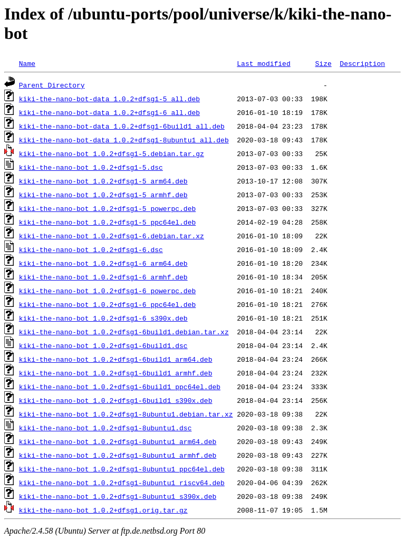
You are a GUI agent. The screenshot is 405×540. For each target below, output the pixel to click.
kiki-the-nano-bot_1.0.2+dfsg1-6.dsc (91, 249)
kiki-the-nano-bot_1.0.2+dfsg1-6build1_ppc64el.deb (119, 386)
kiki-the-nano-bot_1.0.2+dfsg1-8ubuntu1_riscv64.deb (122, 482)
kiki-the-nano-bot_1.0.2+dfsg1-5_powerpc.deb (107, 208)
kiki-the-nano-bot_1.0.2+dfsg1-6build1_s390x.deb (116, 400)
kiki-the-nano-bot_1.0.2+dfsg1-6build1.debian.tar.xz (124, 331)
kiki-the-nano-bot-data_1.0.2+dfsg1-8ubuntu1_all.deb (124, 139)
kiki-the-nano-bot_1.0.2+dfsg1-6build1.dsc (103, 345)
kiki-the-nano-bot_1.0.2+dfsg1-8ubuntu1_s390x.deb (117, 496)
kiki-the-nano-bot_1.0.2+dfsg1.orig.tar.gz (103, 510)
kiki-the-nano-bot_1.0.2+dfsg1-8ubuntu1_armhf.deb (117, 455)
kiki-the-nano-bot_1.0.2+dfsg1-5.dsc (91, 167)
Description (362, 63)
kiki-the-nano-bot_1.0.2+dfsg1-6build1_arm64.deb (116, 359)
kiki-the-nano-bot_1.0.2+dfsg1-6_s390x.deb (103, 318)
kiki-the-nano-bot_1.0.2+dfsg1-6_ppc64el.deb (107, 304)
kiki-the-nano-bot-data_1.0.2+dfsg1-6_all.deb (109, 112)
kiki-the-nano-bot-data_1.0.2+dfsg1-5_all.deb (109, 98)
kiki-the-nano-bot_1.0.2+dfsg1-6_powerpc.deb (107, 290)
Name (27, 63)
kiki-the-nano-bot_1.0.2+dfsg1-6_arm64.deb (103, 263)
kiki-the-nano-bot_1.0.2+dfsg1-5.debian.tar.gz (111, 153)
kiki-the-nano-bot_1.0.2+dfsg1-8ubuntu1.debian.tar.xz (126, 414)
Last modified (263, 63)
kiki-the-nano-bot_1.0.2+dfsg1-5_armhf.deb (103, 194)
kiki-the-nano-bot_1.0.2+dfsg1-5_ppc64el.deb (107, 222)
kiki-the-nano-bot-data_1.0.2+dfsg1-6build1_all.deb (122, 126)
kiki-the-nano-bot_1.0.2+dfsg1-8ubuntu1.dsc (105, 427)
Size (323, 63)
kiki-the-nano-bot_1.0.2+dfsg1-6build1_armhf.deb (116, 373)
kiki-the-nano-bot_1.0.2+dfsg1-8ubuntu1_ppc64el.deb (122, 469)
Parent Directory (52, 85)
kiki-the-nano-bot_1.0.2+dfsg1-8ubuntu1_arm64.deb (117, 441)
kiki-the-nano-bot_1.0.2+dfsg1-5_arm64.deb (103, 181)
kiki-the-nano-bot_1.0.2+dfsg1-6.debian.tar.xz (111, 235)
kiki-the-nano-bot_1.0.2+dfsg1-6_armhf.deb (103, 277)
